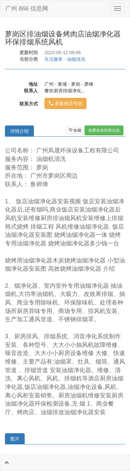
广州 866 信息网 (26, 8)
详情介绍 (19, 131)
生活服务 (53, 59)
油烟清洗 (76, 59)
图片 (14, 438)
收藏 (74, 130)
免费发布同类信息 (104, 130)
